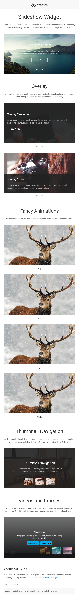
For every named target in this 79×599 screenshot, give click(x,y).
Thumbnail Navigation (39, 431)
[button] (5, 4)
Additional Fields (15, 569)
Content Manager (50, 578)
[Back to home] (39, 4)
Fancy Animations (39, 211)
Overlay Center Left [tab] (37, 146)
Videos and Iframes (40, 501)
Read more (39, 60)
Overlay (40, 86)
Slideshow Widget (39, 17)
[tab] (28, 481)
